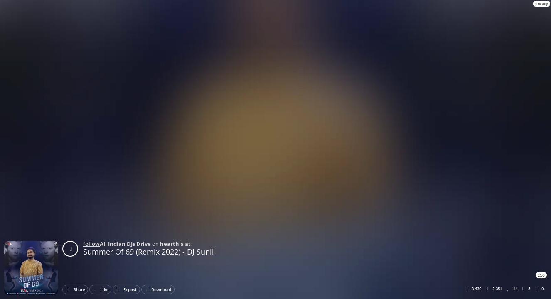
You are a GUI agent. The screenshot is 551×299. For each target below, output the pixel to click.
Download (158, 289)
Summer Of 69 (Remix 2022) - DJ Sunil (148, 252)
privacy (541, 3)
